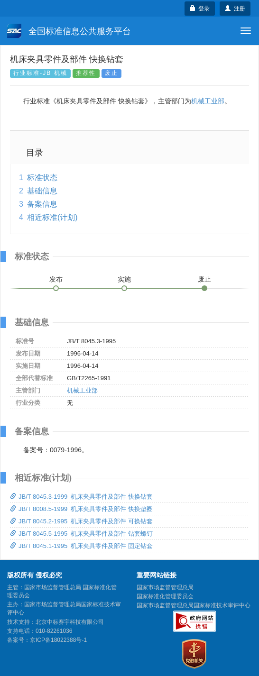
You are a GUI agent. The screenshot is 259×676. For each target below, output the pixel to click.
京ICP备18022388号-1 (58, 640)
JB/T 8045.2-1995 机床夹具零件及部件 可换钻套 (81, 521)
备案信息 (42, 204)
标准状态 (42, 178)
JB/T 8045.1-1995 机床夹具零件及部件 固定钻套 (81, 545)
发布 (56, 279)
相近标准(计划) (52, 217)
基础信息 (42, 191)
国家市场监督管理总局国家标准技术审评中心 (193, 605)
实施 (124, 279)
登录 (200, 8)
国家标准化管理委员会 (165, 596)
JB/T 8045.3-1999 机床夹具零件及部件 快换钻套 (81, 496)
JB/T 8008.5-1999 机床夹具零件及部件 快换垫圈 (81, 508)
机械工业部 (207, 101)
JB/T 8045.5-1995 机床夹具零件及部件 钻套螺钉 (81, 533)
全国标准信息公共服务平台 (69, 31)
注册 (235, 8)
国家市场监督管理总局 (165, 587)
